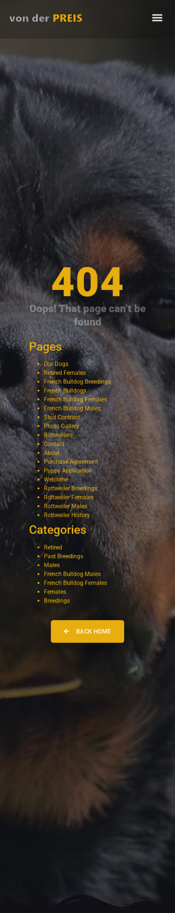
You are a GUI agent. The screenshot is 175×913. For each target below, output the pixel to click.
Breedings (57, 599)
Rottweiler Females (68, 497)
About (51, 452)
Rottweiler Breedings (70, 488)
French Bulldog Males (72, 408)
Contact (54, 443)
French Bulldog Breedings (77, 382)
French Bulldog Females (75, 399)
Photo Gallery (61, 426)
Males (52, 564)
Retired (53, 546)
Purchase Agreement (71, 461)
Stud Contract (62, 417)
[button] (157, 15)
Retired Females (65, 373)
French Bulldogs (65, 390)
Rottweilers (58, 435)
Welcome (56, 479)
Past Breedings (63, 555)
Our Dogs (56, 364)
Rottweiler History (67, 514)
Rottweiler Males (65, 505)
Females (55, 591)
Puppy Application (67, 470)
